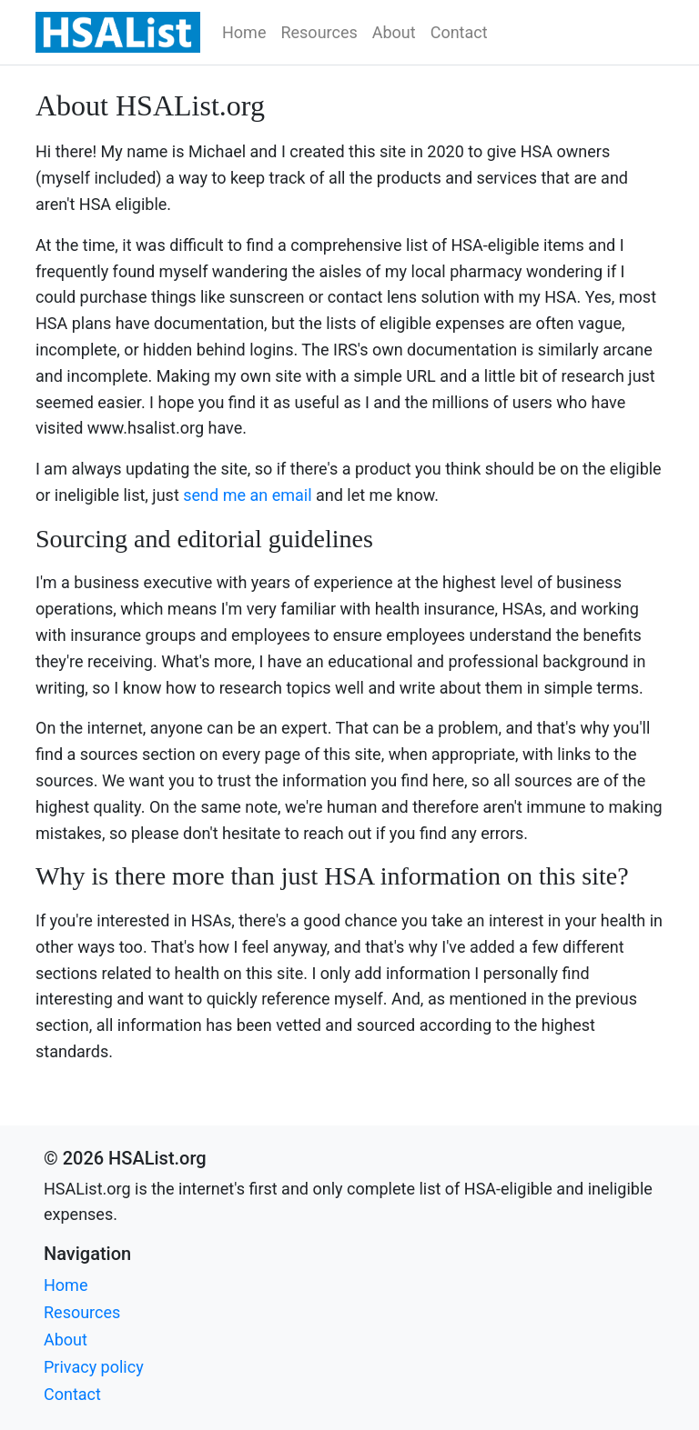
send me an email (247, 495)
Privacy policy (94, 1366)
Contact (459, 32)
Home (244, 32)
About (394, 32)
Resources (318, 32)
